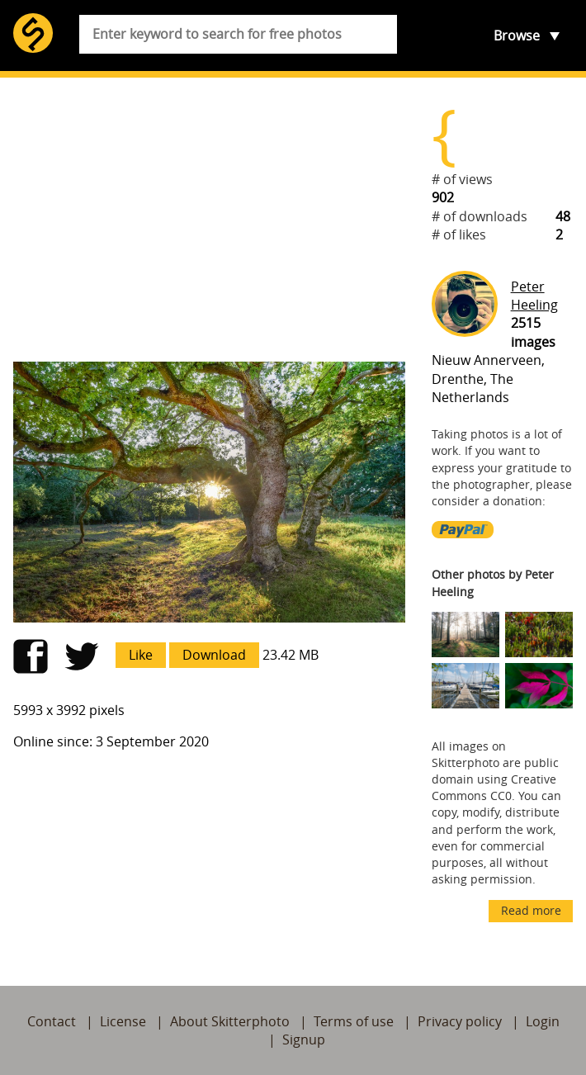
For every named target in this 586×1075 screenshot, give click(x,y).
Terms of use (354, 1021)
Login (543, 1021)
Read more (531, 910)
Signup (303, 1039)
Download (214, 655)
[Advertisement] (209, 219)
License (123, 1021)
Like (141, 655)
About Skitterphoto (230, 1021)
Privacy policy (460, 1021)
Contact (51, 1021)
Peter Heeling (534, 295)
